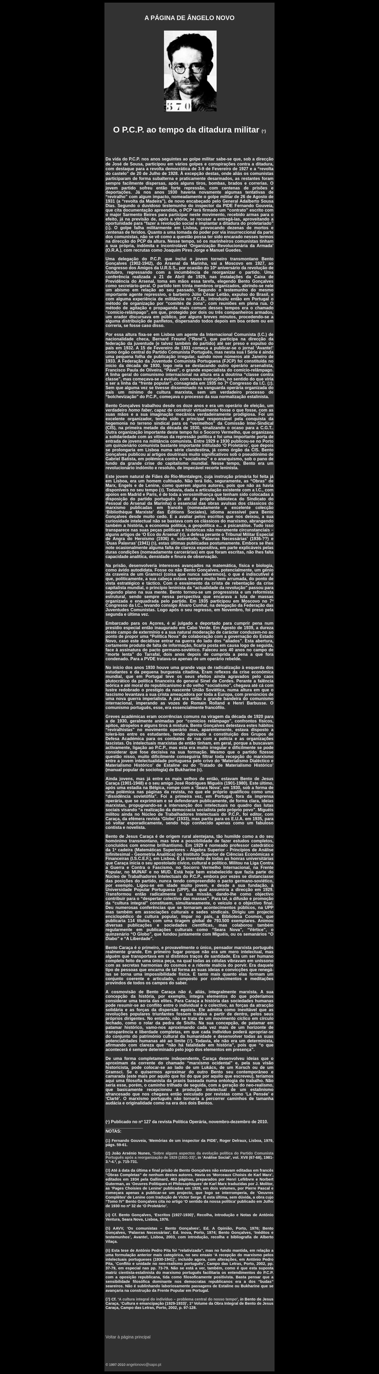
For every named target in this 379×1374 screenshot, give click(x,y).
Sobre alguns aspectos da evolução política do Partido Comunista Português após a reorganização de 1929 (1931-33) (189, 1155)
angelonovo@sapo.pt (143, 1364)
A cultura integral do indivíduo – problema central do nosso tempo (178, 1299)
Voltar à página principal (128, 1337)
